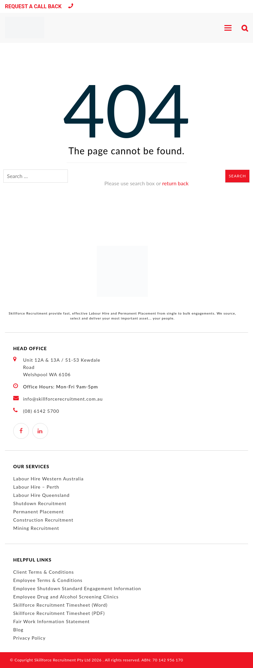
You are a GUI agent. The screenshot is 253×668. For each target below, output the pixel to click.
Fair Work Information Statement (51, 621)
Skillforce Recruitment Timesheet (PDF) (59, 613)
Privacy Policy (29, 638)
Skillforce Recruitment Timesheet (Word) (60, 605)
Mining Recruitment (36, 528)
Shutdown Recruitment (40, 503)
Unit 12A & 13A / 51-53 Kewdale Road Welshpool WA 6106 (56, 366)
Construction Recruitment (43, 520)
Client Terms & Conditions (43, 572)
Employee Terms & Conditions (47, 580)
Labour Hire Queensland (41, 495)
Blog (18, 629)
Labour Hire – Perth (36, 487)
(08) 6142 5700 (70, 6)
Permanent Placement (38, 511)
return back (175, 183)
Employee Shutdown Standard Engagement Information (77, 588)
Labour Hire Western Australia (48, 478)
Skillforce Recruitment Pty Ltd (62, 659)
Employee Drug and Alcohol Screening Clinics (66, 596)
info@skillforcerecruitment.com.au (63, 399)
